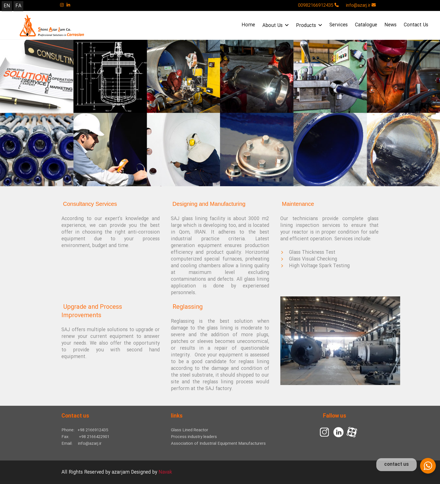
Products (309, 25)
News (390, 25)
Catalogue (366, 25)
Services (338, 25)
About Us (275, 25)
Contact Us (416, 25)
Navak (165, 472)
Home (248, 25)
